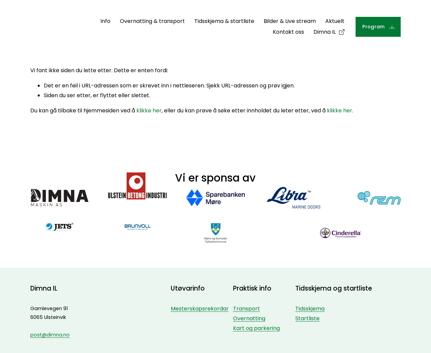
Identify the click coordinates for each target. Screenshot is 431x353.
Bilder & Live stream (290, 21)
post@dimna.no (50, 334)
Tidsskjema (310, 309)
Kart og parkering (256, 328)
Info (105, 21)
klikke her (149, 110)
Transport (246, 309)
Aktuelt (334, 21)
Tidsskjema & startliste (224, 21)
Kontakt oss (288, 32)
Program (374, 26)
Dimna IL (324, 32)
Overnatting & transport (152, 21)
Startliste (307, 318)
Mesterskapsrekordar (200, 309)
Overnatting (249, 318)
